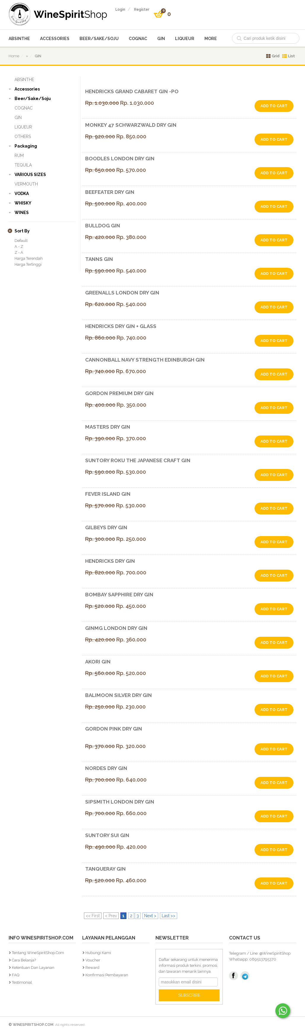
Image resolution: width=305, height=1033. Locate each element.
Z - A (19, 252)
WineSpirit (70, 14)
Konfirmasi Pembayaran (106, 975)
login (120, 9)
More (210, 38)
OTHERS (23, 136)
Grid (272, 56)
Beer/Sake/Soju (99, 38)
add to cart (273, 106)
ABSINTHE (19, 38)
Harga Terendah (29, 258)
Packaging (26, 146)
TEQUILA (23, 165)
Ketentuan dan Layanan (33, 967)
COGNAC (138, 38)
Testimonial (22, 982)
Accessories (54, 38)
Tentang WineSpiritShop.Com (38, 952)
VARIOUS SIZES (30, 174)
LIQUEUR (184, 38)
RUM (19, 155)
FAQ (15, 975)
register (141, 9)
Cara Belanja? (24, 960)
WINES (22, 212)
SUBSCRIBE (189, 995)
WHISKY (23, 203)
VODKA (22, 193)
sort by (22, 231)
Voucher (92, 960)
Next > (150, 915)
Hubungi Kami (98, 952)
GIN (161, 38)
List (288, 56)
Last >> (168, 915)
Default (21, 240)
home (14, 56)
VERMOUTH (26, 184)
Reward (92, 967)
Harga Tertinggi (28, 264)
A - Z (19, 246)
